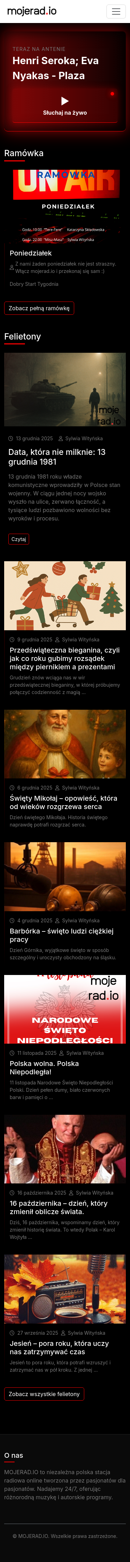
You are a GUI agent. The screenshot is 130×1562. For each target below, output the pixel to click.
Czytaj (18, 539)
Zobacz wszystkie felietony (44, 1393)
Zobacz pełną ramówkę (39, 308)
